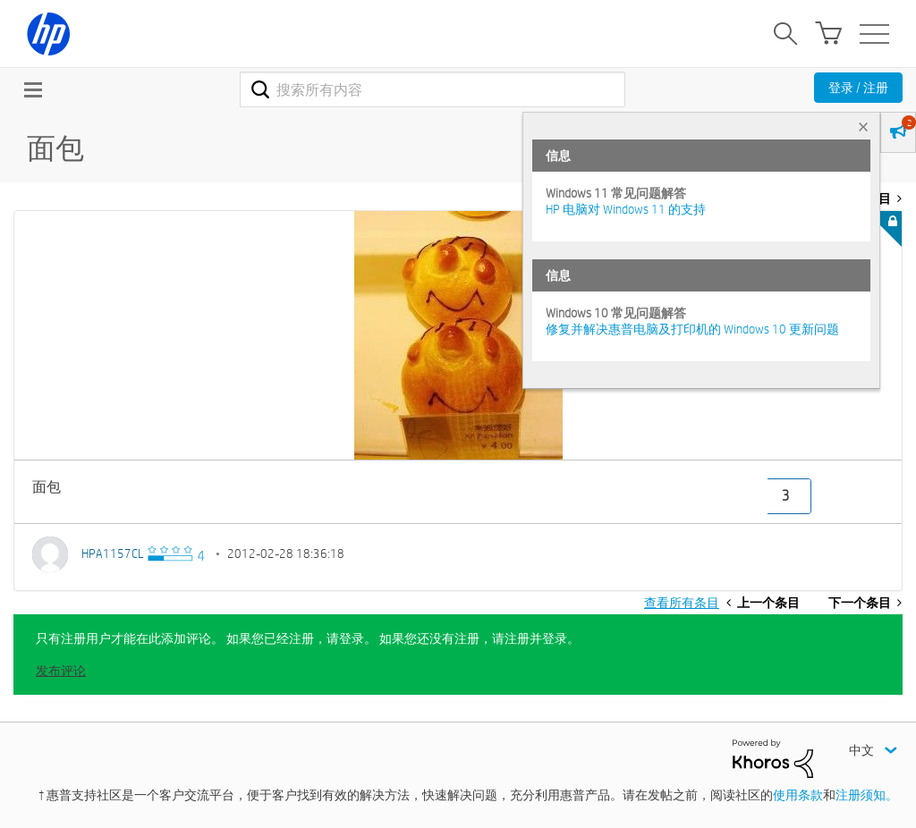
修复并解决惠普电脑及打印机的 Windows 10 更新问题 (692, 329)
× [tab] (863, 126)
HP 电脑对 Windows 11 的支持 (626, 209)
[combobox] (432, 89)
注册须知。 (866, 795)
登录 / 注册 (858, 88)
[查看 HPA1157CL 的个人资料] (112, 553)
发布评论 (61, 671)
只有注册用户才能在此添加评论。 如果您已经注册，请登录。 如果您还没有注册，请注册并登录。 (308, 638)
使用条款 (798, 795)
